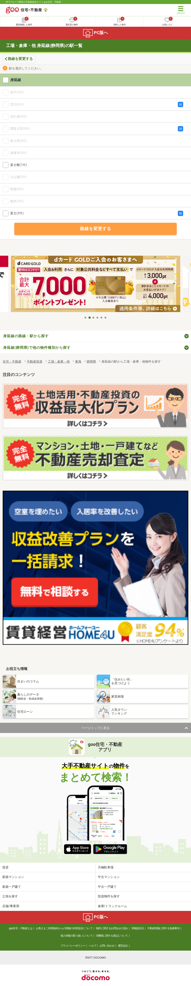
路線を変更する (20, 59)
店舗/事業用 (10, 906)
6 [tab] (106, 317)
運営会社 (123, 945)
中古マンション (109, 877)
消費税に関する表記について (112, 935)
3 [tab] (93, 317)
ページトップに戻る (96, 728)
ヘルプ (92, 945)
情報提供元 (138, 928)
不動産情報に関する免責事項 (163, 928)
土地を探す (10, 896)
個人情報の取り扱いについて (76, 935)
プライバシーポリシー (73, 945)
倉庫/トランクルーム (112, 906)
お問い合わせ (107, 945)
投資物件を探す (109, 896)
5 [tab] (102, 317)
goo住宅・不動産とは (20, 928)
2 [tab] (89, 317)
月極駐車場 (105, 867)
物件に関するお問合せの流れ (112, 928)
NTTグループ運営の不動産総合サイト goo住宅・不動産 (33, 2)
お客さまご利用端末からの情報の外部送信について (64, 928)
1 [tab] (85, 317)
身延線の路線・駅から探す (26, 336)
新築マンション (13, 877)
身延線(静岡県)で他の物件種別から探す (37, 347)
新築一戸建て (11, 886)
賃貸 (5, 867)
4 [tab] (98, 317)
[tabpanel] (95, 285)
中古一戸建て (107, 886)
